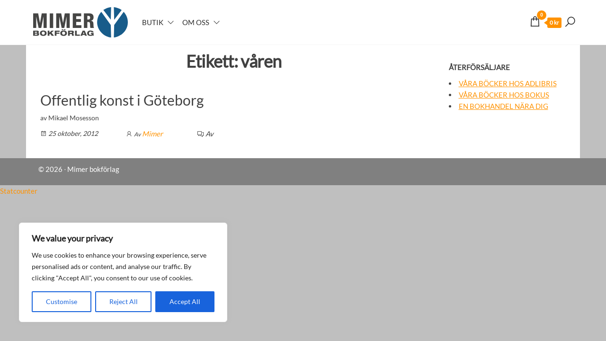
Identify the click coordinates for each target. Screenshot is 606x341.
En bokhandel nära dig (503, 106)
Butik (152, 22)
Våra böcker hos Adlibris (508, 83)
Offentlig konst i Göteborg (122, 99)
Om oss (195, 22)
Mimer (152, 133)
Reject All (123, 301)
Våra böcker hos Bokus (504, 94)
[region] (123, 272)
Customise (61, 301)
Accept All (184, 301)
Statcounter (18, 191)
